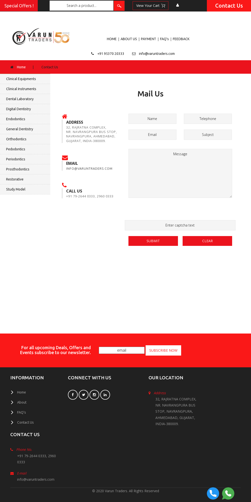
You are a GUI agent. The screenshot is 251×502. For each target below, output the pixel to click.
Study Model (15, 189)
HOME (112, 39)
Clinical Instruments (21, 89)
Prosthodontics (17, 169)
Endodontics (15, 119)
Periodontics (15, 159)
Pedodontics (15, 149)
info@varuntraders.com (157, 54)
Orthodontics (16, 139)
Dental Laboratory (20, 99)
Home (21, 67)
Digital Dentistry (18, 109)
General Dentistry (19, 129)
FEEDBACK (181, 39)
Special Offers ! (19, 5)
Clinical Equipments (21, 79)
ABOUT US (129, 39)
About (21, 402)
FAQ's (164, 39)
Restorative (15, 179)
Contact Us (229, 5)
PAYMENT (148, 39)
